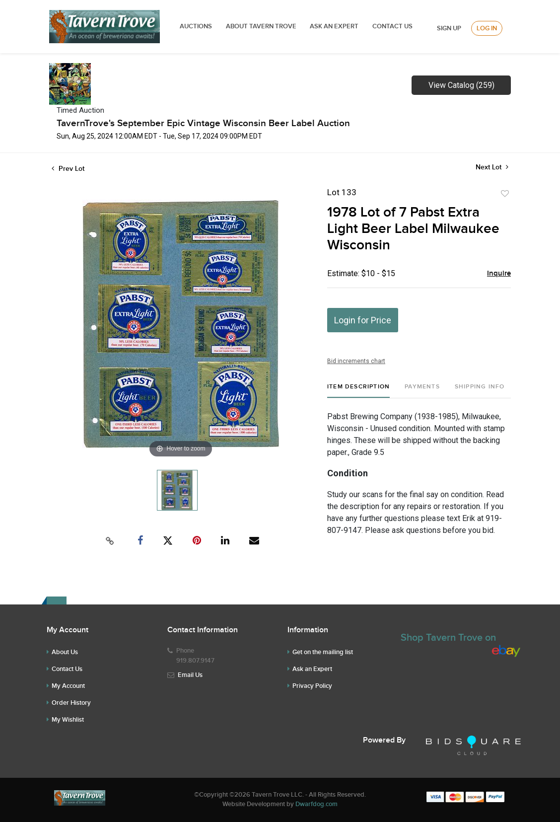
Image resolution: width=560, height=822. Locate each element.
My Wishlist (68, 720)
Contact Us (392, 26)
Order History (71, 703)
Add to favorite (505, 193)
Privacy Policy (312, 686)
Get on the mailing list (322, 652)
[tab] (358, 390)
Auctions (196, 26)
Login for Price (362, 320)
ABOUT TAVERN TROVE (262, 26)
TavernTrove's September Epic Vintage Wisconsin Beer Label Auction (203, 123)
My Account (68, 686)
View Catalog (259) (461, 85)
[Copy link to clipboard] (110, 541)
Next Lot (492, 167)
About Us (65, 652)
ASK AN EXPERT (334, 26)
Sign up (449, 28)
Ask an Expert (312, 669)
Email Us (190, 675)
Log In (487, 28)
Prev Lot (68, 168)
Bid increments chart (356, 361)
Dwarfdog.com (316, 804)
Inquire (499, 273)
